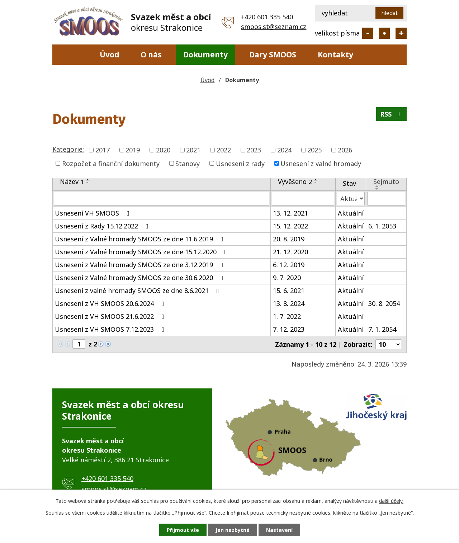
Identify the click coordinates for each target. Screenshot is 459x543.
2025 (314, 150)
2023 (254, 150)
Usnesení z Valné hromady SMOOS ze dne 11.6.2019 (140, 239)
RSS (391, 114)
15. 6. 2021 (288, 290)
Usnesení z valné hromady (320, 163)
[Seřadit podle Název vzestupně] (88, 179)
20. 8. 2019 (288, 239)
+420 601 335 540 (267, 17)
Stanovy (187, 163)
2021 (193, 150)
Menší (367, 33)
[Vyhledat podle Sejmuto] (386, 199)
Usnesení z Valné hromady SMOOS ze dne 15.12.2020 (142, 251)
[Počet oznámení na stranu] (388, 344)
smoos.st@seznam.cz (273, 26)
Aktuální (351, 213)
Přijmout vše (183, 530)
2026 (345, 150)
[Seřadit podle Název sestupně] (88, 182)
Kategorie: (68, 149)
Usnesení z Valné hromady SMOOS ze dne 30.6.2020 (140, 277)
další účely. (391, 500)
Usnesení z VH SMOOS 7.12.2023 (111, 329)
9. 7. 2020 (287, 277)
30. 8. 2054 (384, 303)
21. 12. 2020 (290, 251)
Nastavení (279, 530)
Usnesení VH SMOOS (93, 213)
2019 (133, 150)
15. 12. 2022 (290, 226)
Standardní (384, 33)
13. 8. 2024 (288, 303)
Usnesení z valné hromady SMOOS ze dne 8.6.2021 (138, 290)
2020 (163, 150)
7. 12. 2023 (288, 329)
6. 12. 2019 (288, 264)
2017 (102, 150)
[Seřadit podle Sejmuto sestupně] (377, 189)
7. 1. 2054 (382, 329)
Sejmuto (386, 181)
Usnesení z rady (240, 163)
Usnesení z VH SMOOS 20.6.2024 (111, 303)
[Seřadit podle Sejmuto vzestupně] (377, 186)
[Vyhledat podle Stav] (351, 198)
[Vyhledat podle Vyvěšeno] (303, 199)
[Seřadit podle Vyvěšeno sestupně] (316, 182)
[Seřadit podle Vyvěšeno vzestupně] (316, 179)
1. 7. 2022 (287, 316)
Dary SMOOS (272, 54)
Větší (401, 33)
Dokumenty (205, 54)
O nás (151, 54)
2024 (284, 150)
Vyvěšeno (295, 181)
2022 (224, 150)
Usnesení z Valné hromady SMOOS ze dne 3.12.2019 (140, 264)
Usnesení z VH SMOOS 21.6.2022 (111, 316)
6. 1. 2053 (382, 226)
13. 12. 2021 (290, 213)
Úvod (109, 54)
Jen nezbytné (233, 530)
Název (72, 181)
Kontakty (335, 54)
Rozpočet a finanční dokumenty (111, 163)
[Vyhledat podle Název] (161, 199)
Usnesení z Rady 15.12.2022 (103, 226)
